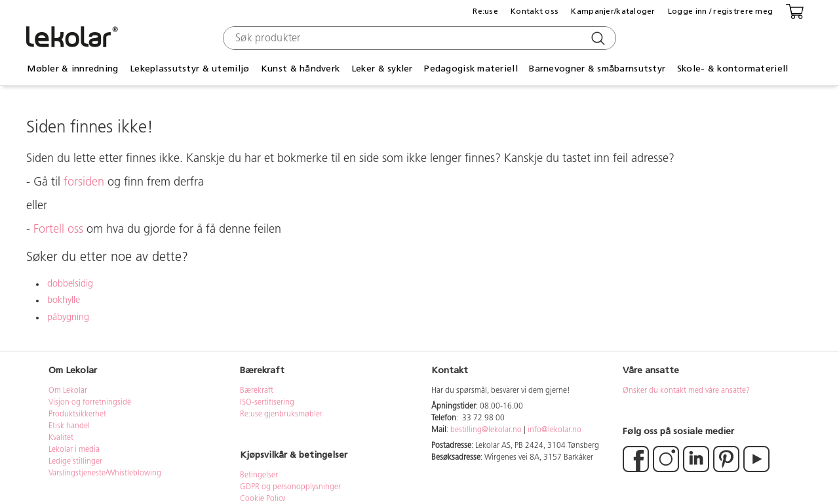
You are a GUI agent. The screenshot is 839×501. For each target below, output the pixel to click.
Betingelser (260, 475)
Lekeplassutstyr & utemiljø (189, 68)
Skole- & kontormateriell (733, 68)
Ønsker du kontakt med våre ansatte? (686, 391)
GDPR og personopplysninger (290, 487)
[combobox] (418, 38)
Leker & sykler (382, 68)
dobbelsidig (70, 284)
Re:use (485, 11)
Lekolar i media (74, 450)
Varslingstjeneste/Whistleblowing (105, 473)
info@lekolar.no (554, 430)
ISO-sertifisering (267, 403)
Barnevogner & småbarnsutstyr (597, 68)
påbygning (68, 318)
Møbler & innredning (72, 68)
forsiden (84, 182)
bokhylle (63, 301)
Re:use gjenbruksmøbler (281, 414)
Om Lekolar (68, 391)
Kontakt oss (534, 11)
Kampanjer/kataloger (613, 11)
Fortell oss (58, 230)
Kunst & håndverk (300, 68)
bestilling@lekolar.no (486, 430)
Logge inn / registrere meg (720, 11)
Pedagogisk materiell (471, 68)
